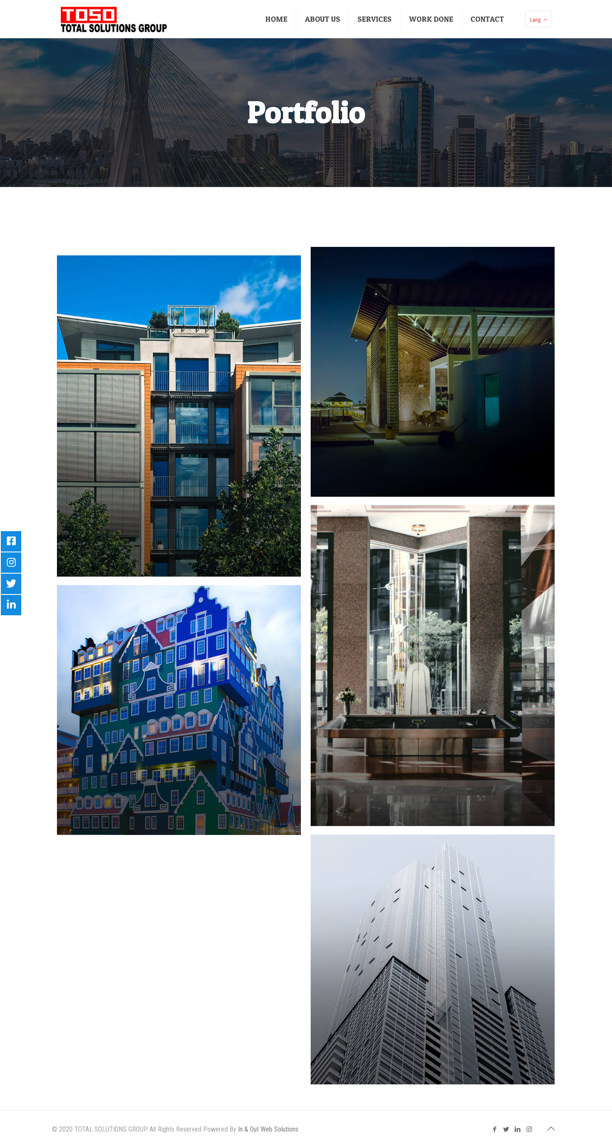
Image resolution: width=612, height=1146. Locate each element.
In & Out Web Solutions (268, 1129)
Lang (539, 19)
